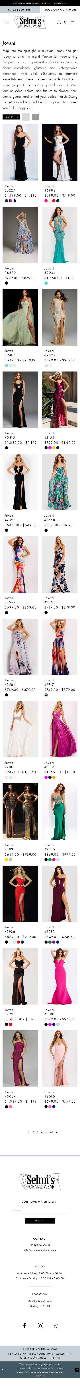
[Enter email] (40, 1215)
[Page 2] (29, 1135)
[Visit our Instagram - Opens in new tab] (41, 1333)
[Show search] (65, 26)
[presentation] (20, 156)
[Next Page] (61, 1135)
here (42, 1383)
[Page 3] (35, 1135)
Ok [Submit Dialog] (76, 1377)
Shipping (55, 1365)
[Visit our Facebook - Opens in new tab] (25, 1333)
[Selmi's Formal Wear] (30, 26)
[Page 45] (54, 1135)
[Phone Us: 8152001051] (20, 13)
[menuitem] (20, 13)
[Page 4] (41, 1135)
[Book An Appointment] (60, 13)
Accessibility (64, 1361)
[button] (7, 26)
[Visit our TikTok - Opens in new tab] (55, 1333)
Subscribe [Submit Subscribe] (40, 1227)
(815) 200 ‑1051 (40, 1253)
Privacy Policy (17, 1361)
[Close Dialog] (3, 1378)
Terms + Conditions (41, 1361)
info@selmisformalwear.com (40, 1258)
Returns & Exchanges (33, 1365)
